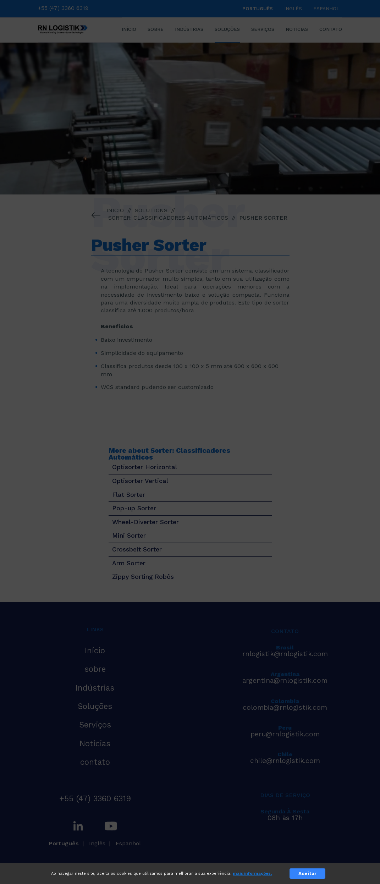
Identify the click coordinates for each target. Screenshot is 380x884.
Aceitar (307, 873)
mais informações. (252, 873)
